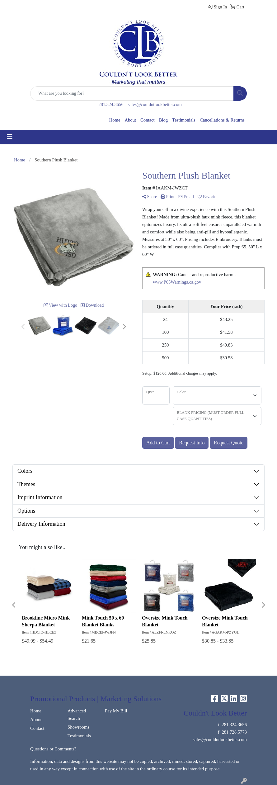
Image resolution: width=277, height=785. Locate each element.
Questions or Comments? (53, 748)
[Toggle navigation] (9, 136)
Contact (147, 119)
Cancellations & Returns (222, 119)
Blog (163, 119)
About (130, 119)
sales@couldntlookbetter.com (154, 104)
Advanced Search (77, 714)
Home (114, 119)
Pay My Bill (116, 710)
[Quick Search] (132, 93)
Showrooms (78, 727)
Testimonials (183, 119)
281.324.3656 (111, 104)
